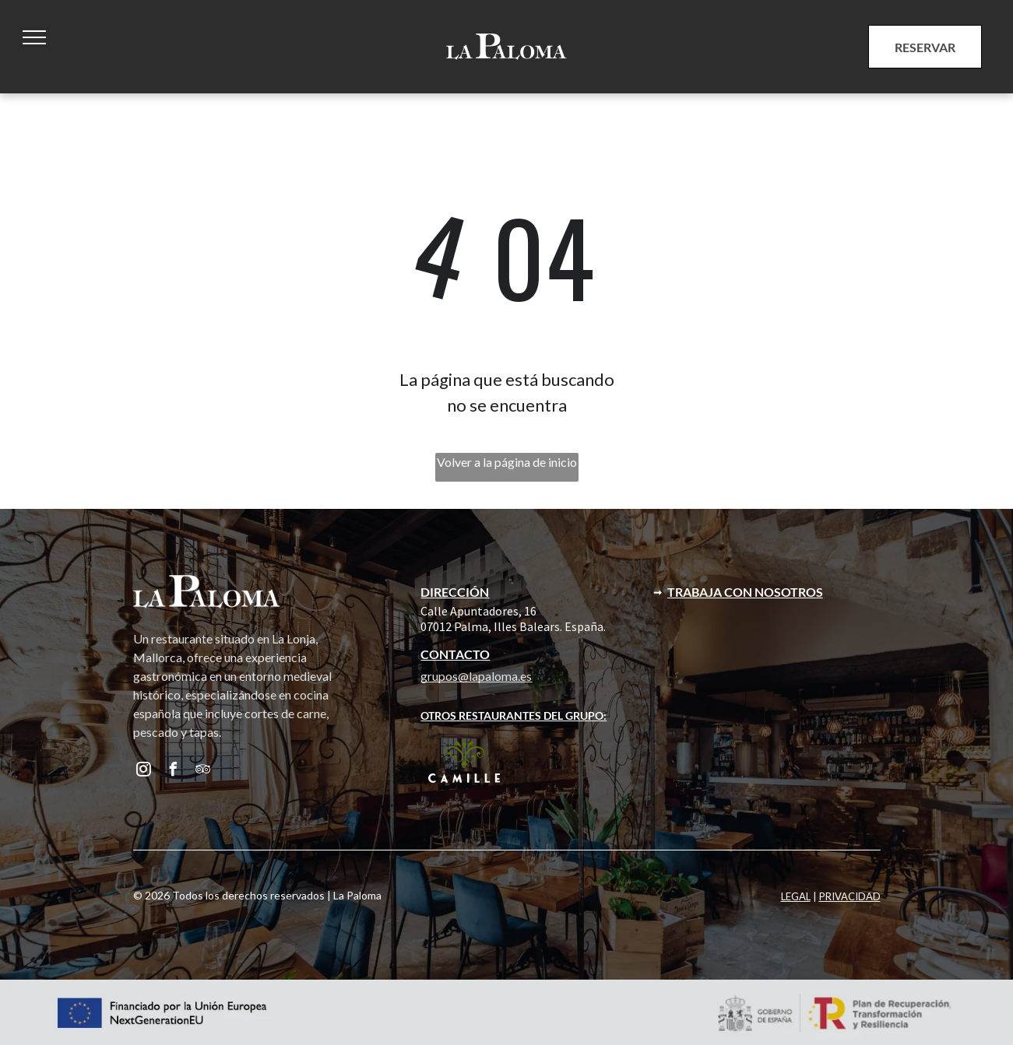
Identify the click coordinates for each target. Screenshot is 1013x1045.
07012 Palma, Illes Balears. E (496, 626)
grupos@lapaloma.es (476, 675)
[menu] (34, 37)
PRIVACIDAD (850, 896)
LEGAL (796, 896)
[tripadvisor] (203, 771)
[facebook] (174, 771)
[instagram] (144, 771)
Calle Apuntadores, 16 (478, 611)
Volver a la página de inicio (507, 461)
